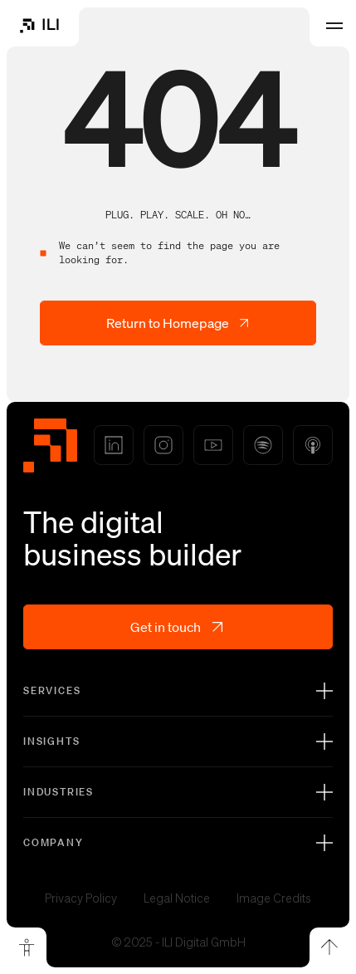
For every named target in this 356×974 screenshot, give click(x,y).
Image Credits (274, 898)
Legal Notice (177, 898)
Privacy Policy (81, 898)
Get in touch (178, 626)
